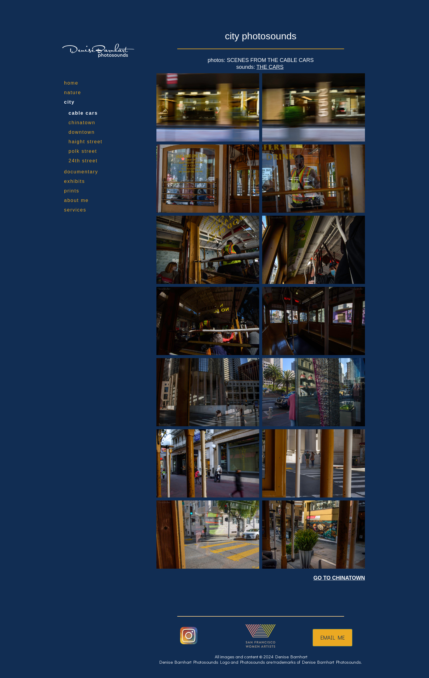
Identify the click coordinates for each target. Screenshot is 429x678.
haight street (85, 141)
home (71, 82)
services (75, 209)
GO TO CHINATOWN (339, 578)
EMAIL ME (332, 637)
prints (71, 190)
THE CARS (270, 67)
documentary (81, 171)
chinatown (82, 122)
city (69, 102)
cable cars (83, 113)
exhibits (74, 181)
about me (76, 200)
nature (72, 92)
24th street (83, 160)
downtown (82, 132)
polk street (83, 151)
